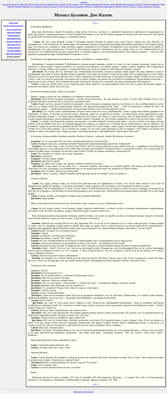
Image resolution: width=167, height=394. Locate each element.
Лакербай (155, 4)
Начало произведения (13, 29)
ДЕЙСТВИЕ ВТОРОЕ (14, 38)
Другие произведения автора (13, 26)
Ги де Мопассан (37, 7)
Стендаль (88, 7)
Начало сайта (13, 23)
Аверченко (7, 4)
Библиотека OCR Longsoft (83, 392)
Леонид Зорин (109, 4)
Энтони (156, 7)
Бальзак (15, 4)
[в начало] (83, 2)
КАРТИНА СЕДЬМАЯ (14, 51)
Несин (53, 7)
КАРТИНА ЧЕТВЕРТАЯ (14, 42)
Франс (125, 7)
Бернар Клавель (129, 4)
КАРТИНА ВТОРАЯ (14, 35)
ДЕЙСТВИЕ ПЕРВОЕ (14, 32)
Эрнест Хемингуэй (144, 7)
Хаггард (133, 7)
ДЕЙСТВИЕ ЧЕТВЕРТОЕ (14, 54)
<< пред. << (95, 22)
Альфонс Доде (77, 4)
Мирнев (26, 7)
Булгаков (47, 4)
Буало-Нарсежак (36, 4)
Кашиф (118, 4)
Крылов (140, 4)
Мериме (18, 7)
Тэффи (95, 7)
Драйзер (88, 4)
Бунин (55, 4)
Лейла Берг (24, 4)
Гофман (62, 4)
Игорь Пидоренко (76, 7)
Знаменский (97, 4)
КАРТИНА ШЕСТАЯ (13, 48)
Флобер (118, 7)
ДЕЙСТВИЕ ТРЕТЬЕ (14, 45)
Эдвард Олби (63, 7)
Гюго (68, 4)
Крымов (147, 4)
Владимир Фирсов (107, 7)
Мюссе (47, 7)
